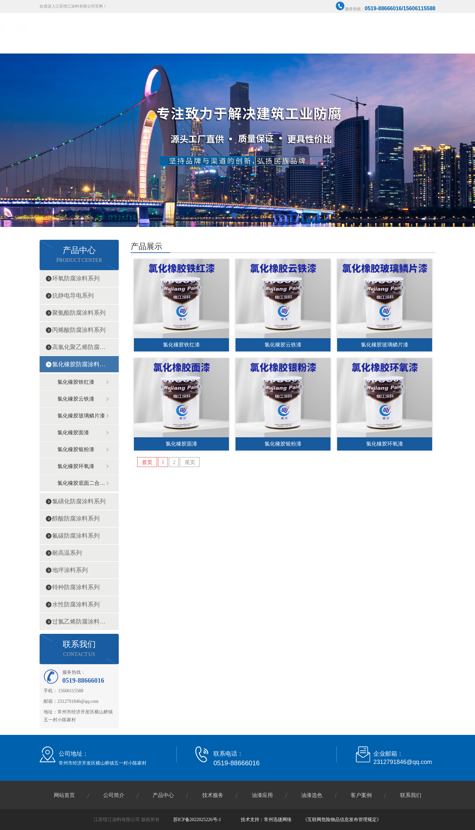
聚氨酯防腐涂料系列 (79, 312)
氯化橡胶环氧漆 (75, 466)
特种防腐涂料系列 (76, 587)
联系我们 (420, 31)
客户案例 (391, 31)
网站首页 (213, 31)
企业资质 (272, 31)
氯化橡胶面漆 (73, 432)
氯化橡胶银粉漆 (75, 449)
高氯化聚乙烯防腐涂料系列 (79, 347)
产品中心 (302, 31)
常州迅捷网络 (278, 819)
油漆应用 (262, 795)
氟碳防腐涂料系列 (76, 535)
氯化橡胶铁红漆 (75, 382)
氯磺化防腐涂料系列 (79, 501)
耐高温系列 (67, 553)
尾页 (190, 462)
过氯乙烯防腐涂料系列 (79, 621)
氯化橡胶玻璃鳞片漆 (81, 415)
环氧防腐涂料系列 (76, 278)
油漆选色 (361, 31)
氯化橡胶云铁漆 (75, 399)
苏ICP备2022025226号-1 (197, 819)
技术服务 (331, 31)
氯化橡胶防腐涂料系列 (79, 364)
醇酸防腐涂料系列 (76, 518)
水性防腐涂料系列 (76, 604)
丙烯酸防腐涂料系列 (79, 330)
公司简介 (242, 31)
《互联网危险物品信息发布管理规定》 (342, 819)
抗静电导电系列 (73, 295)
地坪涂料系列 (70, 570)
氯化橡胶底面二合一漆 (81, 483)
